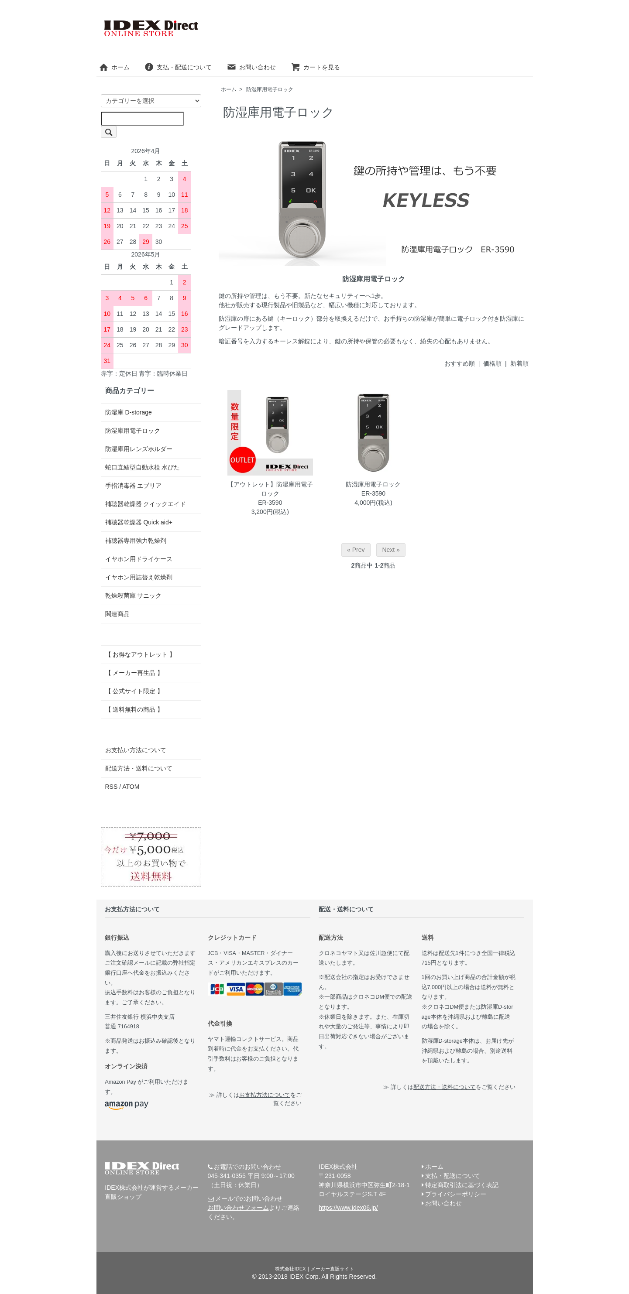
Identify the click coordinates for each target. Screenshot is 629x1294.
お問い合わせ (251, 67)
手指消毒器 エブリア (133, 485)
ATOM (130, 786)
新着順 (519, 363)
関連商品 (117, 613)
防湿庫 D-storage (128, 412)
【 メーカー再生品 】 (134, 672)
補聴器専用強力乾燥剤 (135, 540)
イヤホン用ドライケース (138, 558)
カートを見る (315, 67)
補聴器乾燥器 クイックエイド (145, 503)
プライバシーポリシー (455, 1194)
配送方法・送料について (138, 768)
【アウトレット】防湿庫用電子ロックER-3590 (270, 493)
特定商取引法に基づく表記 (461, 1184)
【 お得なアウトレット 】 (140, 654)
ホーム (114, 67)
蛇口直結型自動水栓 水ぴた (142, 467)
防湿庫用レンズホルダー (138, 448)
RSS (111, 786)
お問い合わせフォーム (238, 1207)
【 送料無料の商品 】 (134, 709)
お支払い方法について (135, 749)
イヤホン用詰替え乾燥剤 (138, 577)
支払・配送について (178, 67)
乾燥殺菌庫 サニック (133, 595)
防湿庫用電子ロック (269, 89)
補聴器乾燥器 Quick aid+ (138, 522)
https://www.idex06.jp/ (348, 1207)
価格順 (492, 363)
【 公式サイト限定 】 (134, 691)
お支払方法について (264, 1095)
